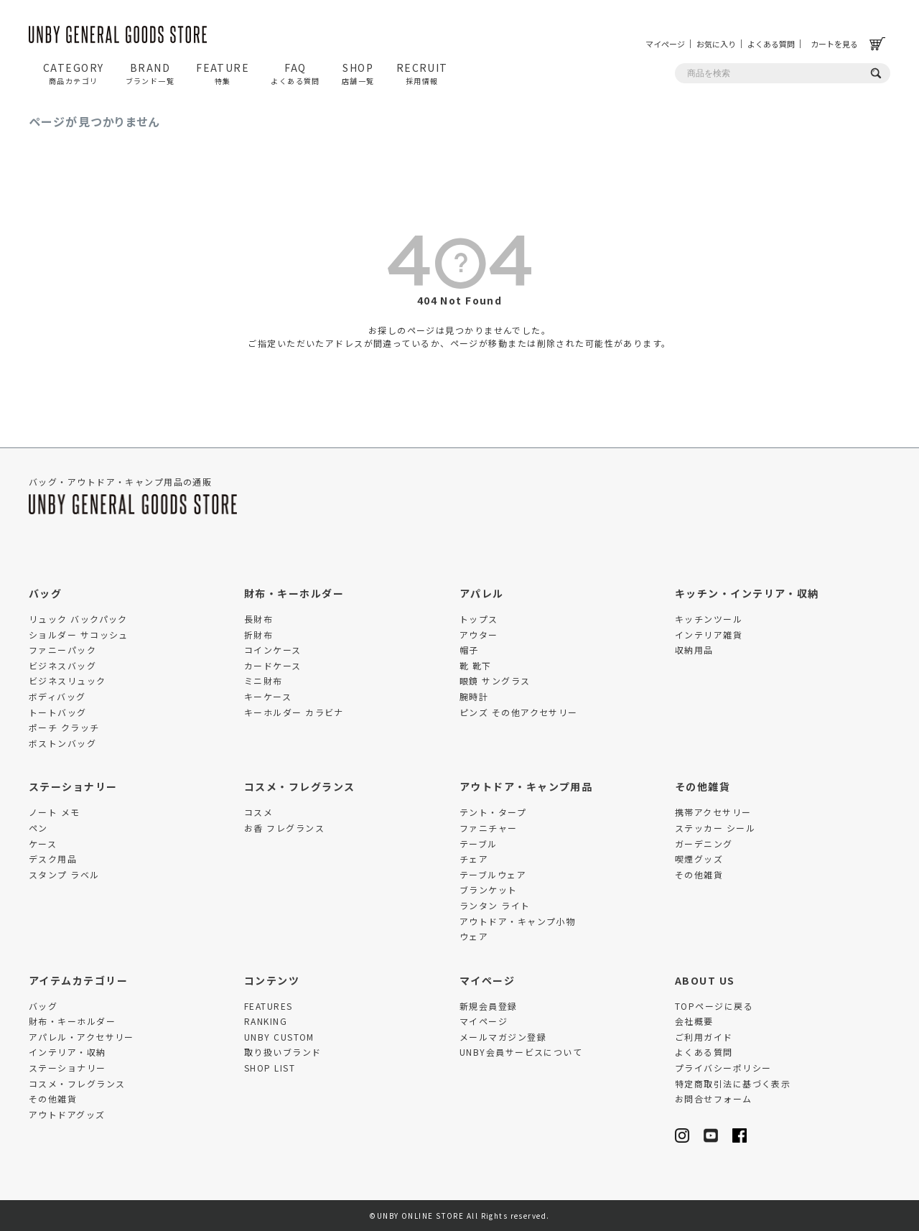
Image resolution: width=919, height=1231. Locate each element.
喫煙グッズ (699, 859)
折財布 (258, 634)
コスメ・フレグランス (299, 786)
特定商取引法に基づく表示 (732, 1083)
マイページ (665, 44)
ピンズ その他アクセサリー (519, 712)
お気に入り (716, 44)
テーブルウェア (493, 874)
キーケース (267, 696)
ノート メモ (54, 812)
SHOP (358, 73)
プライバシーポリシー (723, 1068)
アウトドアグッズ (67, 1114)
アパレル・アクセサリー (81, 1037)
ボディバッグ (57, 696)
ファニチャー (489, 828)
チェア (474, 859)
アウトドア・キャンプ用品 (526, 786)
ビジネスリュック (67, 680)
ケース (43, 843)
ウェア (474, 936)
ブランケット (489, 889)
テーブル (479, 843)
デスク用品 (53, 859)
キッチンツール (708, 619)
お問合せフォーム (713, 1098)
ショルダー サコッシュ (79, 634)
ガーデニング (704, 843)
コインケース (273, 650)
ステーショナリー (73, 786)
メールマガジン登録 (503, 1037)
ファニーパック (62, 650)
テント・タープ (493, 812)
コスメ (258, 812)
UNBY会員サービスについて (521, 1052)
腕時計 (474, 696)
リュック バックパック (78, 619)
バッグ (45, 593)
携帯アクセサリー (713, 812)
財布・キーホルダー (294, 593)
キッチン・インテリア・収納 (747, 593)
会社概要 (694, 1021)
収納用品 (694, 650)
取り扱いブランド (283, 1052)
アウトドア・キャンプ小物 (517, 921)
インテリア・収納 (67, 1052)
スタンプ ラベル (64, 874)
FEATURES (268, 1006)
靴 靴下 (476, 665)
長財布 (258, 619)
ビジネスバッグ (62, 665)
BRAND (150, 73)
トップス (479, 619)
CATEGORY (73, 73)
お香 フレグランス (284, 828)
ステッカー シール (715, 828)
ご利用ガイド (704, 1037)
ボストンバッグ (62, 743)
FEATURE (222, 73)
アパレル (482, 593)
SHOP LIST (269, 1068)
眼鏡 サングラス (495, 680)
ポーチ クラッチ (64, 727)
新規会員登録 (489, 1006)
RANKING (265, 1021)
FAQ (295, 73)
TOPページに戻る (714, 1006)
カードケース (273, 665)
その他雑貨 (702, 786)
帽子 (469, 650)
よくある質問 (771, 44)
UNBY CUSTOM (279, 1037)
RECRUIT (422, 73)
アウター (479, 634)
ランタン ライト (495, 905)
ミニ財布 (263, 680)
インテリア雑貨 (708, 634)
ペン (38, 828)
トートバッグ (58, 712)
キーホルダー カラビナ (294, 712)
